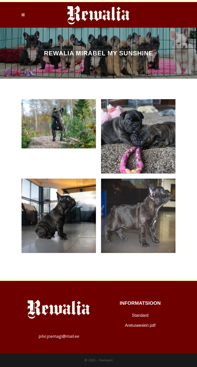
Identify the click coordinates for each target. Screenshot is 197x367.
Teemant (106, 360)
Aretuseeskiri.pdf (140, 325)
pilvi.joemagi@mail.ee (58, 336)
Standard (140, 315)
